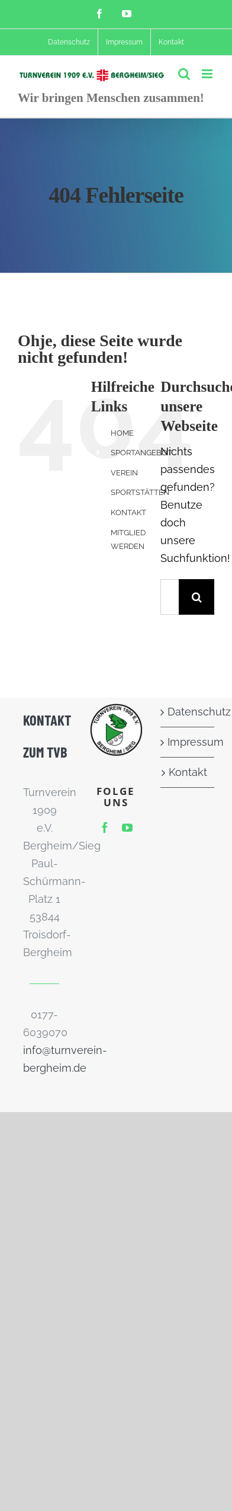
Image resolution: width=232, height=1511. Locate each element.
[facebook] (104, 827)
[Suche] (196, 597)
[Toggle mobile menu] (208, 74)
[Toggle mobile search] (184, 74)
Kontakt (188, 772)
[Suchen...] (169, 597)
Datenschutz (187, 711)
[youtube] (127, 827)
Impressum (187, 742)
